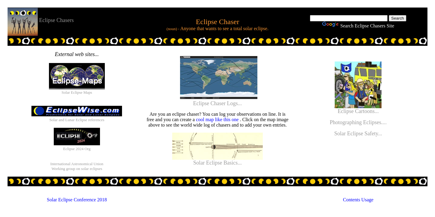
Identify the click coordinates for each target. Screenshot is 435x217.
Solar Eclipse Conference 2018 (77, 199)
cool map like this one (218, 119)
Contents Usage (358, 199)
